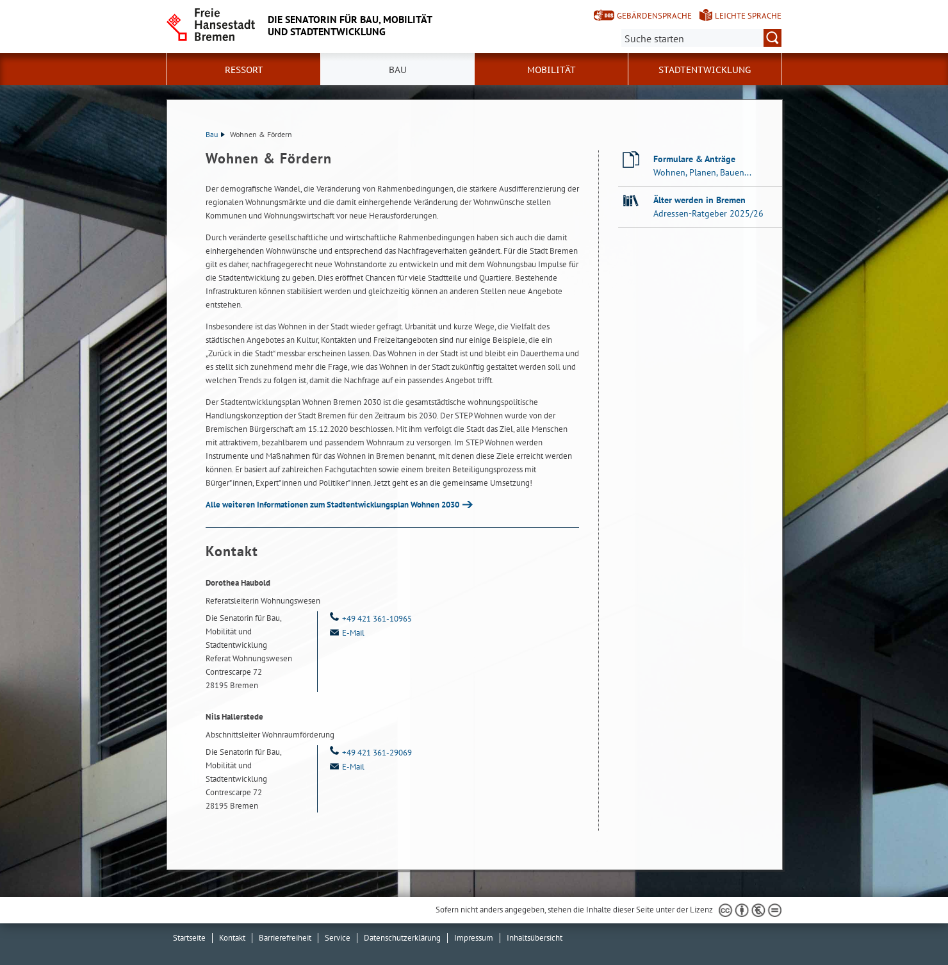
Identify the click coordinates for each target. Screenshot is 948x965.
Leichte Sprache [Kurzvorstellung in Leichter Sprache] (748, 15)
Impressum (473, 937)
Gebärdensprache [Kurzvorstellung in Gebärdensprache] (654, 15)
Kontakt (232, 937)
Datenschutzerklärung (402, 937)
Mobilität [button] (551, 70)
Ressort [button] (244, 70)
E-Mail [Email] (345, 632)
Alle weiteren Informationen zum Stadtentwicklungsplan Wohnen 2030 (332, 504)
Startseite (189, 937)
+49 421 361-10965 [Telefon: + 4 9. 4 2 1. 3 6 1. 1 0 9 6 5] (369, 618)
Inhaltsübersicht (534, 937)
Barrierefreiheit (285, 937)
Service (337, 937)
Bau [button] (398, 70)
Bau (215, 134)
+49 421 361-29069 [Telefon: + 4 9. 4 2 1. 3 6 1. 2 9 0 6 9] (369, 752)
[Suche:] (701, 38)
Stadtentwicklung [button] (704, 70)
